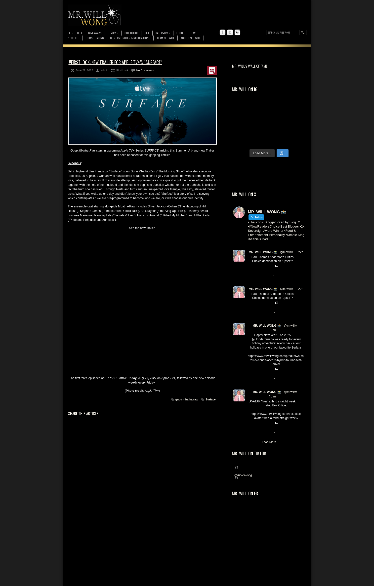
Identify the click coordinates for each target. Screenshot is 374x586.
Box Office (131, 33)
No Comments (145, 70)
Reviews (113, 33)
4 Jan (272, 396)
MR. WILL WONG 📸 (263, 252)
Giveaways (95, 33)
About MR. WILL (191, 38)
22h (300, 252)
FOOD (179, 33)
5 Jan (272, 330)
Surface (210, 399)
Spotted (74, 38)
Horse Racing (95, 38)
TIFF (146, 33)
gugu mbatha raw (186, 399)
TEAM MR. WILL (165, 38)
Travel (193, 33)
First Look (75, 33)
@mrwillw (286, 252)
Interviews (163, 33)
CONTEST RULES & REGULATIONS (130, 38)
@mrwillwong (243, 475)
